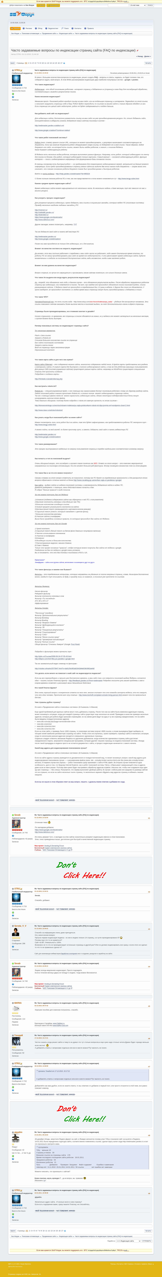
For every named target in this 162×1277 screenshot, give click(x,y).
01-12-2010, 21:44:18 (41, 73)
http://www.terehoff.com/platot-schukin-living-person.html (100, 695)
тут (44, 1180)
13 (51, 63)
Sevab (17, 815)
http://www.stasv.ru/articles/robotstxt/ (49, 410)
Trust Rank (75, 644)
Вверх (13, 1231)
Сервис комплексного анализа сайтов (58, 848)
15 (56, 63)
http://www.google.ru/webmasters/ (48, 239)
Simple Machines (25, 1264)
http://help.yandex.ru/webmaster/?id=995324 (73, 174)
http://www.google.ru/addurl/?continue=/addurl (52, 130)
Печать (148, 63)
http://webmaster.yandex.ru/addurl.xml (49, 125)
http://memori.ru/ (41, 210)
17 (61, 63)
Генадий (18, 1035)
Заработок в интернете (69, 954)
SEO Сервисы (128, 1264)
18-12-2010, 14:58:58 (41, 1066)
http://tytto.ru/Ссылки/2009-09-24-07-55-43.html (53, 656)
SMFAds (10, 1266)
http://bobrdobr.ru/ (41, 215)
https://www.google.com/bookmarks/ (48, 217)
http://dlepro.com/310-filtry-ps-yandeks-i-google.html (55, 659)
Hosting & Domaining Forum (54, 846)
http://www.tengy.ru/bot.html (128, 179)
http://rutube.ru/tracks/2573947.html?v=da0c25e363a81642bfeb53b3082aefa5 (64, 668)
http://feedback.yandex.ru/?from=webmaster (85, 681)
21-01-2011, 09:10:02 (41, 1135)
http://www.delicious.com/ (44, 220)
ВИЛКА (18, 1003)
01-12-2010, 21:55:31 (41, 891)
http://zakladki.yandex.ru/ (44, 212)
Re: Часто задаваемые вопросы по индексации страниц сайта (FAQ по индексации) (67, 815)
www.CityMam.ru (59, 1023)
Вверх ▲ (151, 1264)
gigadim (18, 1132)
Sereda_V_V (20, 926)
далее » (147, 56)
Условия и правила (141, 1264)
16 (59, 63)
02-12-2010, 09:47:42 (41, 1005)
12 (48, 63)
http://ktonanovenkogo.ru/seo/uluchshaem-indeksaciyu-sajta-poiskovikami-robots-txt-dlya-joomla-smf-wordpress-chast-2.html (82, 405)
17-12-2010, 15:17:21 (41, 1038)
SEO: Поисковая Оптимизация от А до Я (57, 850)
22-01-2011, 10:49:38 (41, 1193)
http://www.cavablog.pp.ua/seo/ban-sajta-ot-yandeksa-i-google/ (98, 480)
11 (45, 63)
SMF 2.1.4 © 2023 (14, 1264)
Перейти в (111, 1241)
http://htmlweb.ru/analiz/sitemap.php (48, 379)
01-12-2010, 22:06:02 (41, 928)
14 (53, 63)
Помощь (113, 1264)
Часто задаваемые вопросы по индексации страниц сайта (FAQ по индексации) (65, 70)
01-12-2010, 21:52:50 (41, 817)
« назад (139, 56)
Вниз (12, 63)
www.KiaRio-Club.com (60, 1025)
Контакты (120, 1264)
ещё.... (126, 1)
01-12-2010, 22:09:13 (41, 966)
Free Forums (18, 1266)
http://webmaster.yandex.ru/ (45, 236)
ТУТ (75, 224)
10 (43, 63)
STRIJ (17, 70)
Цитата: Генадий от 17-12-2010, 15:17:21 (54, 1071)
